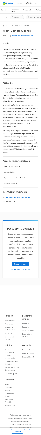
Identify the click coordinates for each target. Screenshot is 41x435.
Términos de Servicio (9, 395)
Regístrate (28, 3)
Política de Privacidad (9, 400)
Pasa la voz (9, 324)
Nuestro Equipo (28, 353)
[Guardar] (17, 431)
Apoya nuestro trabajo (10, 338)
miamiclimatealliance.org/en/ (22, 35)
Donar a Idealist (28, 357)
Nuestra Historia (28, 350)
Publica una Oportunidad (9, 351)
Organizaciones (28, 330)
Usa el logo (9, 333)
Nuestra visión (10, 320)
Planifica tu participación (10, 328)
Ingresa (19, 3)
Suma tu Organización (10, 357)
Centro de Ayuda (11, 373)
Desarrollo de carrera (27, 335)
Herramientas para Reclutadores (12, 369)
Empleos (25, 323)
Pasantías (26, 327)
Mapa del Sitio (10, 405)
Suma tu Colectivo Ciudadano (11, 363)
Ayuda (7, 384)
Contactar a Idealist (9, 389)
